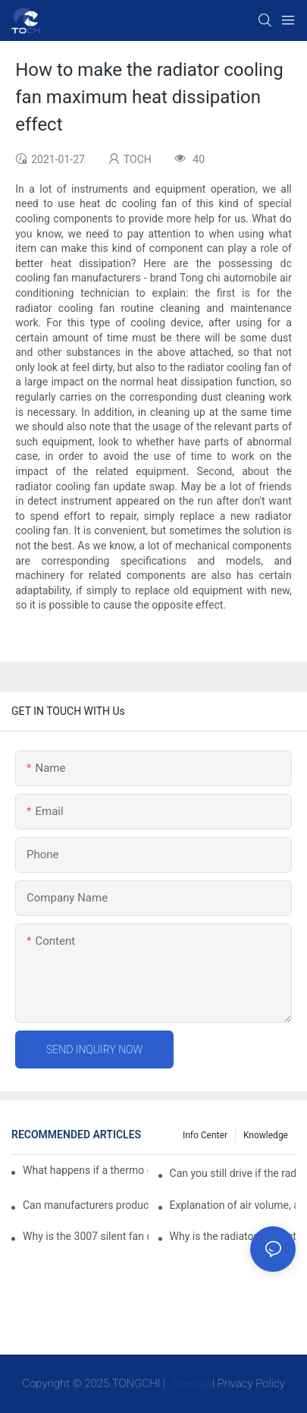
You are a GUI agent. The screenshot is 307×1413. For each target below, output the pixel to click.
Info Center (205, 1135)
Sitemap (190, 1383)
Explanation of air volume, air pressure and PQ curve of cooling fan (233, 1205)
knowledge (265, 1135)
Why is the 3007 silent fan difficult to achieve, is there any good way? (86, 1236)
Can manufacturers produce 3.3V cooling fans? (86, 1205)
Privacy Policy (251, 1383)
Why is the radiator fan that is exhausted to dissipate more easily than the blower (233, 1236)
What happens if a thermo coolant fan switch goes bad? (85, 1170)
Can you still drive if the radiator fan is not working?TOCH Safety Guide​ (233, 1173)
